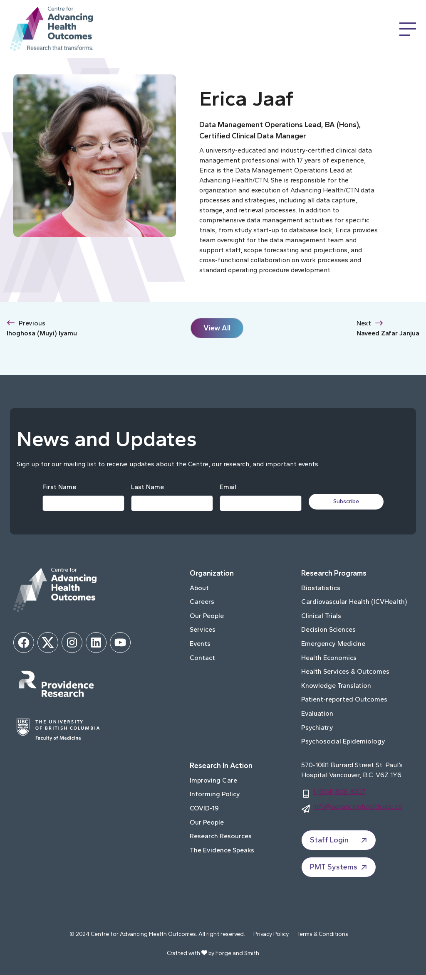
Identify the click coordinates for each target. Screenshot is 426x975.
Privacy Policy (271, 934)
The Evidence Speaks (222, 850)
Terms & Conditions (322, 934)
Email (227, 487)
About (199, 588)
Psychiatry (317, 727)
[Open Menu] (407, 29)
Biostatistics (320, 588)
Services (202, 629)
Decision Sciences (328, 629)
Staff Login (339, 840)
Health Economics (329, 658)
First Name (59, 487)
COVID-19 (204, 808)
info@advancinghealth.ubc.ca (357, 806)
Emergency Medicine (333, 644)
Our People (207, 616)
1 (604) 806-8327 (339, 791)
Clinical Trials (321, 616)
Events (200, 644)
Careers (202, 602)
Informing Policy (215, 794)
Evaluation (317, 713)
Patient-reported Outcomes (344, 699)
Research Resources (221, 836)
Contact (202, 658)
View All (216, 327)
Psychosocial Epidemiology (343, 741)
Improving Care (213, 780)
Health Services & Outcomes (345, 671)
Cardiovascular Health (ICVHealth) (354, 602)
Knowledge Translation (336, 685)
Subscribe (347, 501)
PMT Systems (339, 867)
